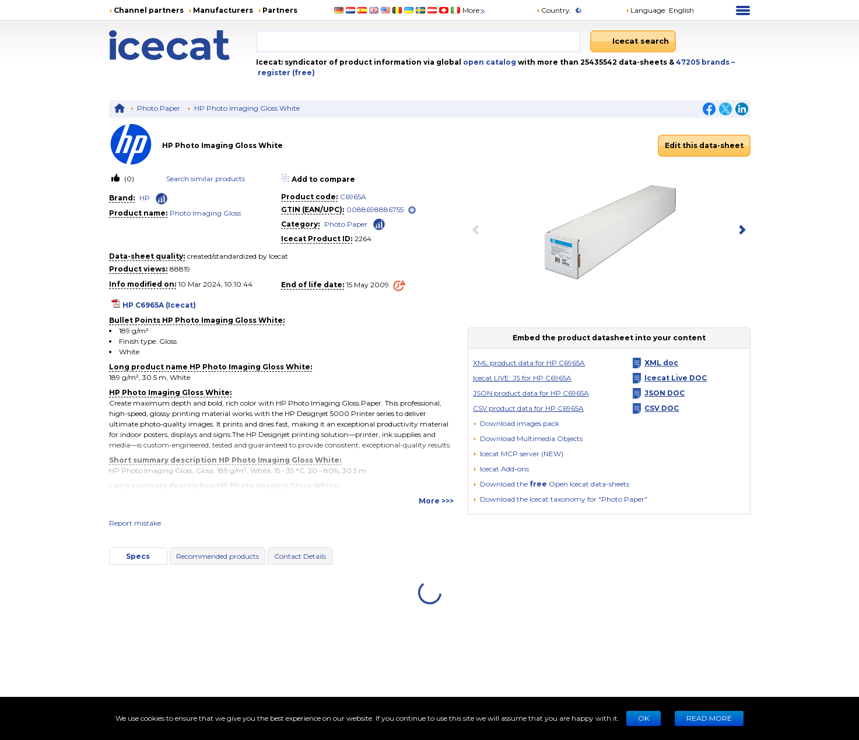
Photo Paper (158, 108)
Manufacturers (223, 10)
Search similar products (205, 178)
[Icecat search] (633, 41)
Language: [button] (646, 10)
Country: (554, 10)
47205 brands (703, 62)
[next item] (740, 231)
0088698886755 (375, 209)
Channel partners (149, 10)
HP (144, 197)
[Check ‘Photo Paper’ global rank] (379, 223)
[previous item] (478, 231)
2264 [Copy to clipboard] (363, 238)
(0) (128, 178)
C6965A (353, 196)
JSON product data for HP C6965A (531, 393)
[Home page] (183, 45)
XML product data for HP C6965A (529, 362)
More (474, 10)
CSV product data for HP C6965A (528, 408)
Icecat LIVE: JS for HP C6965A (522, 377)
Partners (279, 10)
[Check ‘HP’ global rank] (162, 199)
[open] (412, 210)
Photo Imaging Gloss (205, 213)
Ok (643, 718)
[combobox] (418, 41)
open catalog (488, 62)
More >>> (436, 500)
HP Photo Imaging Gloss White (247, 108)
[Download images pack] (516, 423)
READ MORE (709, 718)
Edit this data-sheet (704, 145)
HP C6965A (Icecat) (159, 305)
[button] (528, 438)
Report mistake (135, 523)
